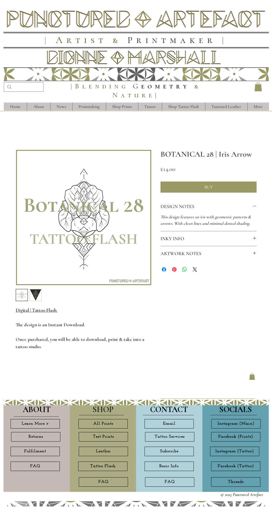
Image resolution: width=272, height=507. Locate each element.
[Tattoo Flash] (102, 466)
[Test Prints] (103, 437)
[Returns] (35, 437)
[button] (258, 86)
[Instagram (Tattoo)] (234, 451)
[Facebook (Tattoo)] (235, 466)
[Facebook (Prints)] (235, 437)
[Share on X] (195, 269)
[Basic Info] (169, 466)
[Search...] (23, 88)
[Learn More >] (35, 424)
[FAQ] (35, 466)
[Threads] (235, 482)
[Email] (169, 424)
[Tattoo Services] (169, 437)
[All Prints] (103, 424)
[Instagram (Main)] (236, 424)
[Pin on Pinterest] (174, 269)
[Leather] (103, 451)
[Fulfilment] (35, 451)
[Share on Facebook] (164, 269)
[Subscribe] (169, 451)
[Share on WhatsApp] (184, 269)
